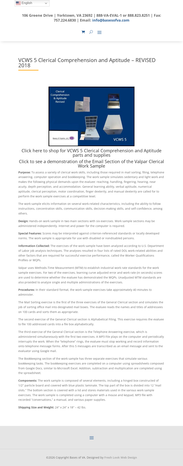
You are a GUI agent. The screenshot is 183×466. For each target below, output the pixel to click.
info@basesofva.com (110, 20)
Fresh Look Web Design (120, 457)
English (24, 3)
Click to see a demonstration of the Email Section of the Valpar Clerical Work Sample (91, 163)
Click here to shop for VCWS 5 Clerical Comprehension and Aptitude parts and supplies (91, 152)
